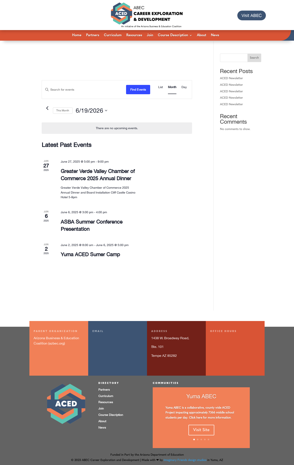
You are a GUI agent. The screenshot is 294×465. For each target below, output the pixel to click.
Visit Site (201, 432)
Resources (134, 35)
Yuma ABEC (201, 397)
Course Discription (110, 414)
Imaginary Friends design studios (185, 459)
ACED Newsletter (231, 77)
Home (76, 35)
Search (254, 57)
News (215, 35)
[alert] (117, 127)
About (201, 35)
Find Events (138, 88)
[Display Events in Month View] (172, 86)
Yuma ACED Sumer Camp (90, 254)
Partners (92, 35)
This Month (62, 109)
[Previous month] (47, 107)
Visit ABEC (252, 15)
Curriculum (113, 35)
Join (150, 35)
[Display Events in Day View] (184, 86)
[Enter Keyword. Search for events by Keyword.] (84, 88)
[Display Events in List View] (160, 86)
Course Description (173, 35)
